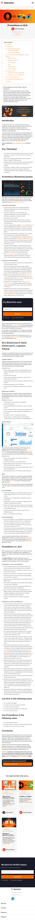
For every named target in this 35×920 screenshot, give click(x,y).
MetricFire (4, 751)
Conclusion (8, 81)
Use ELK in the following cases (13, 77)
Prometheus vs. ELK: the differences (16, 74)
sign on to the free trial (22, 756)
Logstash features (12, 58)
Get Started (17, 876)
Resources (4, 912)
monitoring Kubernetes (9, 293)
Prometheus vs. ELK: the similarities (16, 72)
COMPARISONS (17, 34)
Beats (9, 64)
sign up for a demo (14, 336)
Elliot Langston (9, 812)
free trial (15, 143)
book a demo (22, 143)
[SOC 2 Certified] (17, 898)
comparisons (6, 829)
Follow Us (3, 917)
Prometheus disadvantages (14, 52)
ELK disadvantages (12, 68)
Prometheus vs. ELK (10, 71)
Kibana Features (12, 62)
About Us (3, 903)
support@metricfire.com (17, 892)
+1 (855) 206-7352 (15, 894)
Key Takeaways (9, 46)
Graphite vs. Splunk (25, 796)
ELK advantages (11, 66)
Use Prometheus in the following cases (14, 79)
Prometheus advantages (13, 50)
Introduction (8, 44)
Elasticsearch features (13, 60)
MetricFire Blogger (27, 812)
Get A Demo (18, 314)
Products (3, 908)
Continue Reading (28, 802)
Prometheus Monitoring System (13, 48)
